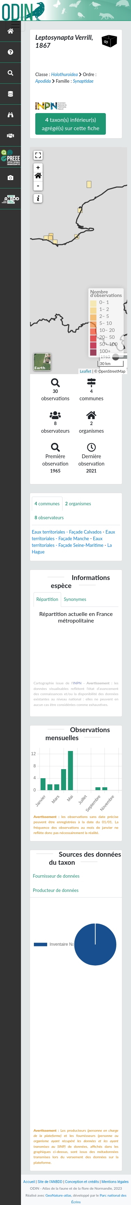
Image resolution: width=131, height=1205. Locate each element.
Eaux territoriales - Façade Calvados (67, 532)
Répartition (47, 599)
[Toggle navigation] (15, 24)
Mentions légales (115, 1182)
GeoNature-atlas (58, 1195)
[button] (38, 176)
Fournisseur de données (56, 876)
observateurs (49, 517)
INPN (77, 683)
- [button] (38, 186)
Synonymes (75, 599)
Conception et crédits (82, 1182)
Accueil (29, 1182)
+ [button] (38, 168)
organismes (78, 503)
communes (47, 503)
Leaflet (86, 371)
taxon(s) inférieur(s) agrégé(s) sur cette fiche (71, 123)
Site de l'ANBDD (50, 1182)
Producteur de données (56, 890)
